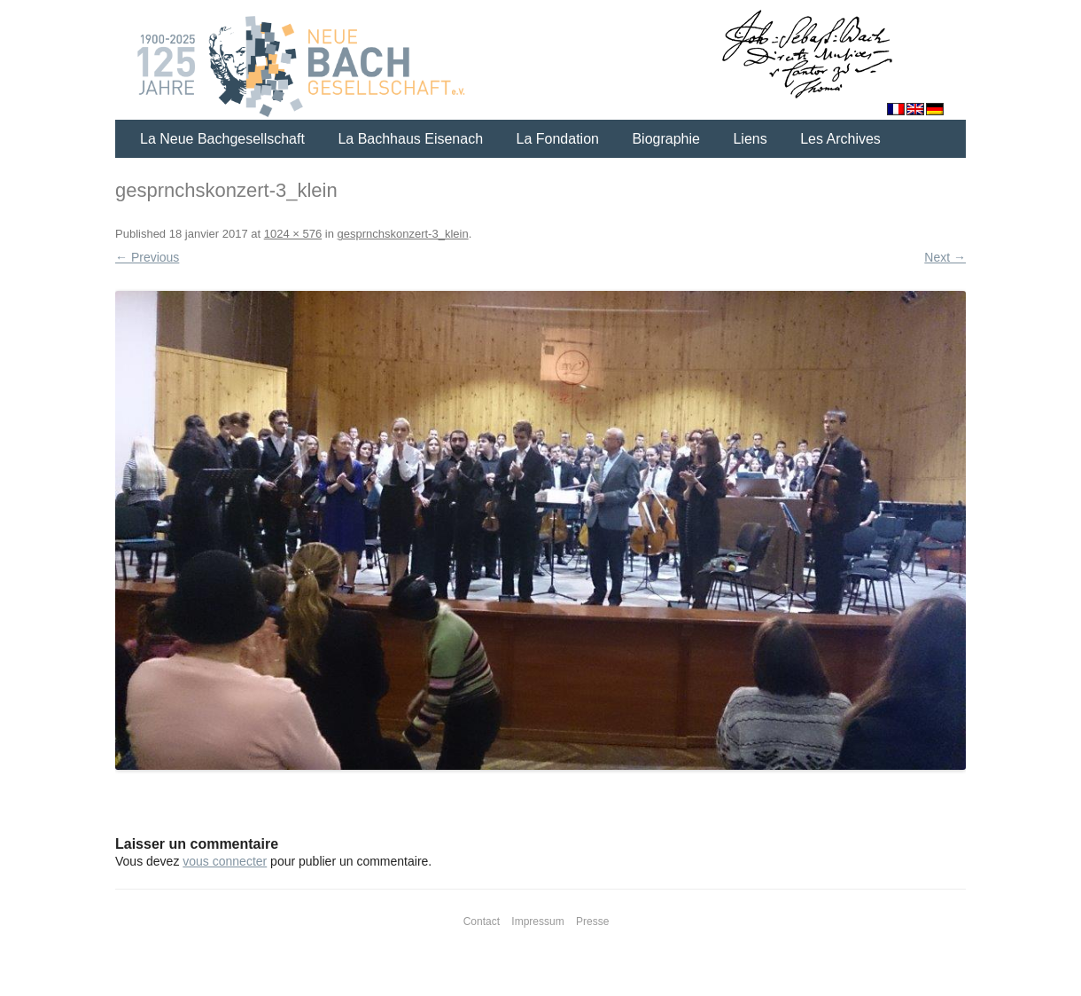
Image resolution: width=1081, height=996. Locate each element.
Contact (481, 921)
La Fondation (558, 138)
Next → (945, 257)
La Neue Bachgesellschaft (222, 138)
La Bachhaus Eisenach (410, 138)
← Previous (147, 257)
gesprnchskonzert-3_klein (402, 233)
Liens (749, 138)
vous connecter (225, 861)
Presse (592, 921)
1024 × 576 (293, 233)
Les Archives (840, 138)
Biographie (666, 138)
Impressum (537, 921)
